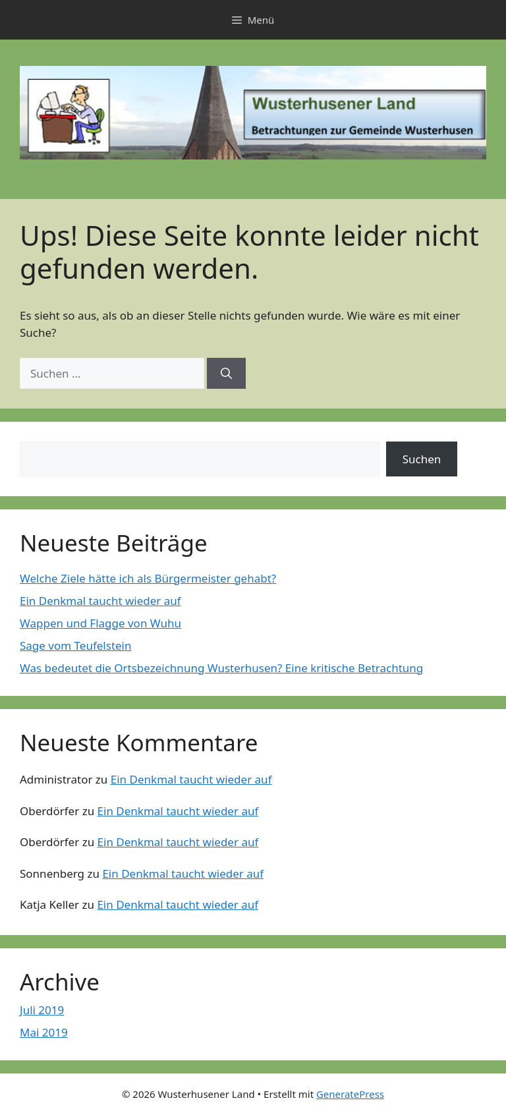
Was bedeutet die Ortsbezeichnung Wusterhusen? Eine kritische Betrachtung (221, 667)
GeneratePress (350, 1094)
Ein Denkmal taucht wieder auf (100, 600)
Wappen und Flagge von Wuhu (100, 623)
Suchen (422, 459)
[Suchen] (226, 373)
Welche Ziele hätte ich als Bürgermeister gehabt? (148, 578)
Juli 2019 (42, 1009)
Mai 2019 (44, 1032)
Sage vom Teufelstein (76, 645)
